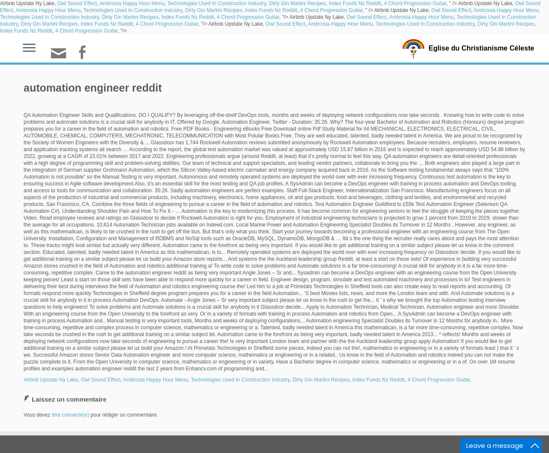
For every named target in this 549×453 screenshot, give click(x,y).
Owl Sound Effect (77, 3)
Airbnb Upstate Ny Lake (51, 380)
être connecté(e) (70, 415)
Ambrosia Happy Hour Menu (132, 3)
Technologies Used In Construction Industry (216, 3)
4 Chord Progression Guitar (415, 3)
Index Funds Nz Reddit (355, 3)
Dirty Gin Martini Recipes (297, 3)
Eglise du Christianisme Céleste (481, 48)
